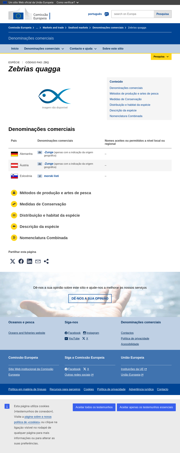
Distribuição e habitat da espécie (130, 104)
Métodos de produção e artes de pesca (134, 93)
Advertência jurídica (141, 389)
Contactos (127, 332)
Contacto (162, 389)
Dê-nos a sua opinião (90, 298)
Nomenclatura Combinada (126, 116)
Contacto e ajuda (81, 48)
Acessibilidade (130, 344)
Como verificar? (68, 2)
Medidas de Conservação (126, 99)
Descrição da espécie (123, 110)
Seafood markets (78, 27)
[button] (12, 261)
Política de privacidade (135, 338)
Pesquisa (162, 13)
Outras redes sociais (77, 374)
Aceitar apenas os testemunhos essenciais (146, 407)
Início (15, 48)
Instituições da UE (132, 369)
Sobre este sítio (112, 48)
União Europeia (130, 374)
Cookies (89, 389)
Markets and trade (53, 27)
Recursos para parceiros (65, 389)
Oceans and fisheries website (26, 332)
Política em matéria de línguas (27, 389)
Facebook (73, 369)
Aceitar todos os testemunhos (94, 407)
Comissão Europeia (19, 27)
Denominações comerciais (108, 27)
